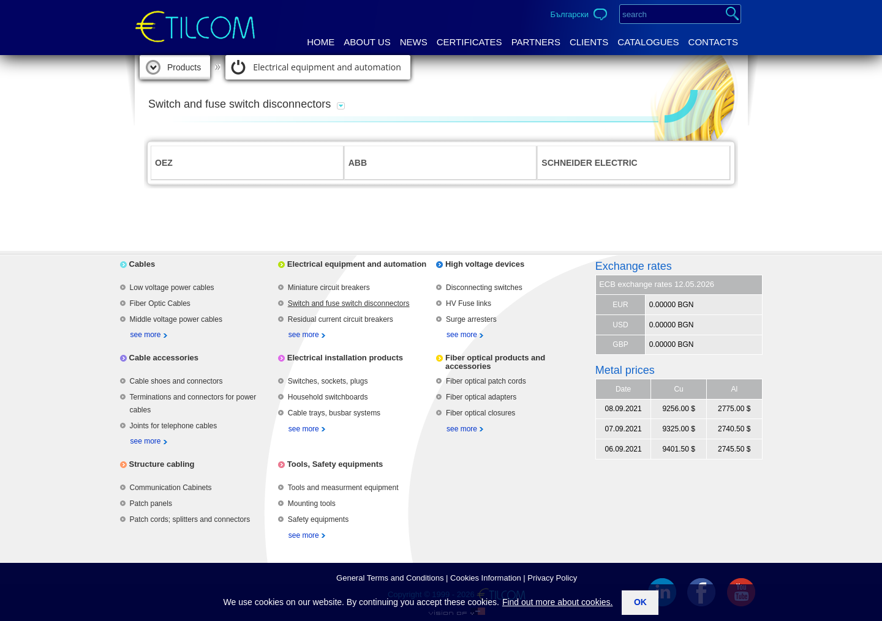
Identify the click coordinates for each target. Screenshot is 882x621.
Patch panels (151, 503)
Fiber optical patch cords (486, 381)
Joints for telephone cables (173, 426)
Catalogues (648, 42)
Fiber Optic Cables (160, 303)
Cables (142, 264)
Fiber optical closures (480, 413)
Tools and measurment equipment (343, 487)
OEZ (164, 163)
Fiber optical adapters (481, 397)
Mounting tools (312, 503)
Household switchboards (328, 397)
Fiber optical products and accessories (495, 362)
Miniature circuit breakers (329, 287)
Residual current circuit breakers (340, 319)
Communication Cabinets (171, 487)
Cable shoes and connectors (176, 381)
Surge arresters (471, 319)
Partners (535, 42)
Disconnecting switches (484, 287)
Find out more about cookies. (557, 602)
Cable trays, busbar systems (334, 413)
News (414, 42)
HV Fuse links (468, 303)
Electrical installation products (345, 357)
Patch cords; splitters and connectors (190, 519)
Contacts (713, 42)
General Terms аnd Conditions (389, 577)
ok (640, 602)
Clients (589, 42)
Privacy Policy (552, 577)
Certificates (469, 42)
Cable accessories (163, 357)
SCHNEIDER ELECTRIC (589, 163)
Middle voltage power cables (176, 319)
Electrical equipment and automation (327, 67)
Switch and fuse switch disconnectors (349, 303)
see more (145, 334)
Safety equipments (318, 519)
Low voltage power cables (172, 287)
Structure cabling (162, 464)
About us (367, 42)
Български (569, 14)
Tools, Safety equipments (335, 464)
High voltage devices (484, 264)
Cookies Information (485, 577)
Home (320, 42)
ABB (358, 163)
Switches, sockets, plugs (328, 381)
